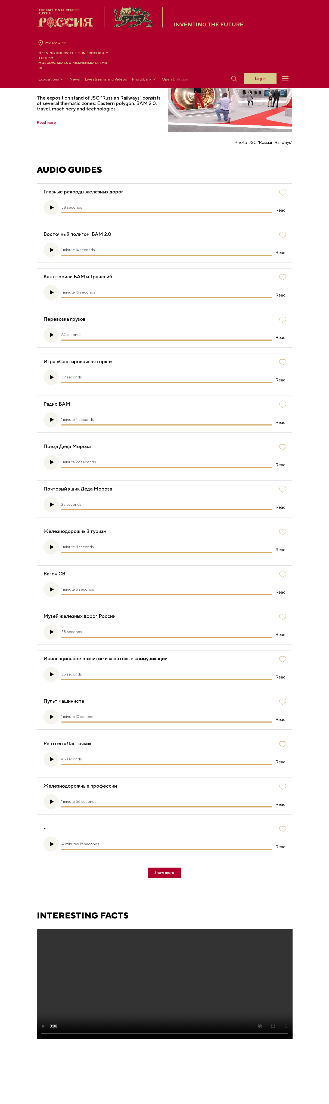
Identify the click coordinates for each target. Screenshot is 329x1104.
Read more (48, 123)
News (74, 79)
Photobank (144, 79)
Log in (260, 79)
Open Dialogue (175, 79)
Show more (164, 872)
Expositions (51, 79)
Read (279, 209)
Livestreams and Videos (106, 79)
